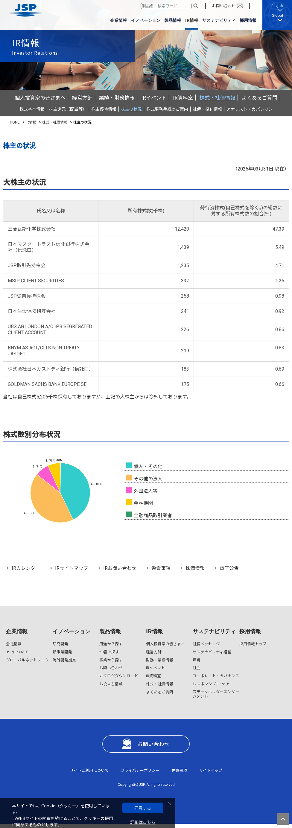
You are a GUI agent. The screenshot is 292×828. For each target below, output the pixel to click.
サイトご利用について (89, 770)
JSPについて (17, 651)
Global (277, 15)
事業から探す (111, 659)
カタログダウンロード (118, 675)
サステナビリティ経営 (212, 651)
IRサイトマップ (71, 568)
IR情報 (31, 121)
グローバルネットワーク (27, 659)
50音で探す (109, 651)
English (277, 5)
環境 (196, 659)
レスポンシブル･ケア (211, 683)
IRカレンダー (26, 568)
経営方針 (82, 97)
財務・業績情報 (159, 659)
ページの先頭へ (284, 820)
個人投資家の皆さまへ (40, 97)
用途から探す (111, 643)
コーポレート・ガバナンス (216, 675)
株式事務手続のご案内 (167, 109)
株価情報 (195, 568)
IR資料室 (183, 97)
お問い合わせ (223, 5)
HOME (15, 121)
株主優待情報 (103, 109)
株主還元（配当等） (68, 109)
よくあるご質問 (259, 97)
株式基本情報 (32, 109)
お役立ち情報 (111, 683)
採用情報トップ (253, 643)
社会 (196, 667)
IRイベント (153, 97)
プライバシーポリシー (140, 770)
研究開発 (60, 643)
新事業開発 (62, 651)
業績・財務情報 (117, 97)
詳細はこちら (142, 822)
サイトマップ (210, 770)
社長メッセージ (206, 643)
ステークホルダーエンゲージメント (216, 693)
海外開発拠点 (64, 659)
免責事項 (161, 568)
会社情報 (14, 643)
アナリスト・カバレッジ (249, 109)
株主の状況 (131, 109)
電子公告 (229, 568)
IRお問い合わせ (119, 568)
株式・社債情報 (217, 97)
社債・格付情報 (207, 109)
